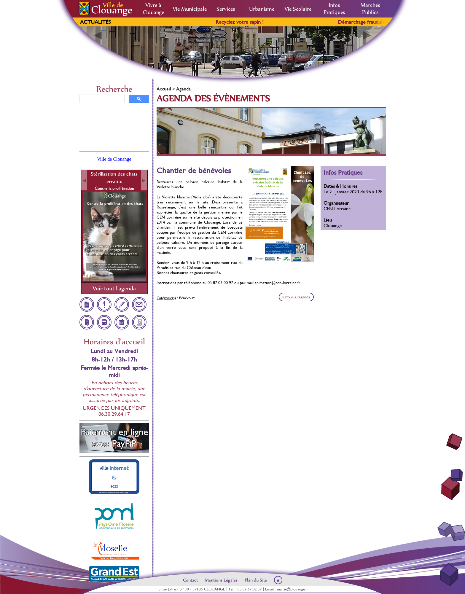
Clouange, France (114, 126)
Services (225, 9)
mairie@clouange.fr (292, 589)
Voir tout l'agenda (114, 288)
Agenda (183, 89)
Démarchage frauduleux (372, 22)
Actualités (95, 22)
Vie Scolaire (297, 9)
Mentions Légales (221, 580)
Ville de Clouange (114, 159)
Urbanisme (261, 9)
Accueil (164, 89)
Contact (190, 580)
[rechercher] (101, 99)
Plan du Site (256, 580)
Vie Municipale (190, 9)
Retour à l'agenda (296, 297)
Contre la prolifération (114, 188)
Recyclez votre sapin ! (248, 22)
